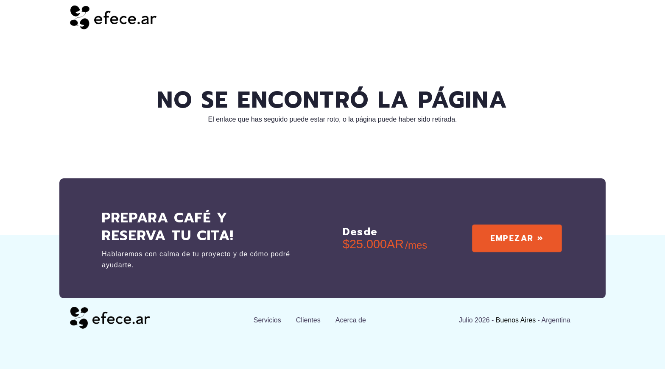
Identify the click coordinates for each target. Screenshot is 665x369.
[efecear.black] (113, 17)
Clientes (308, 322)
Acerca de (350, 322)
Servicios (267, 322)
